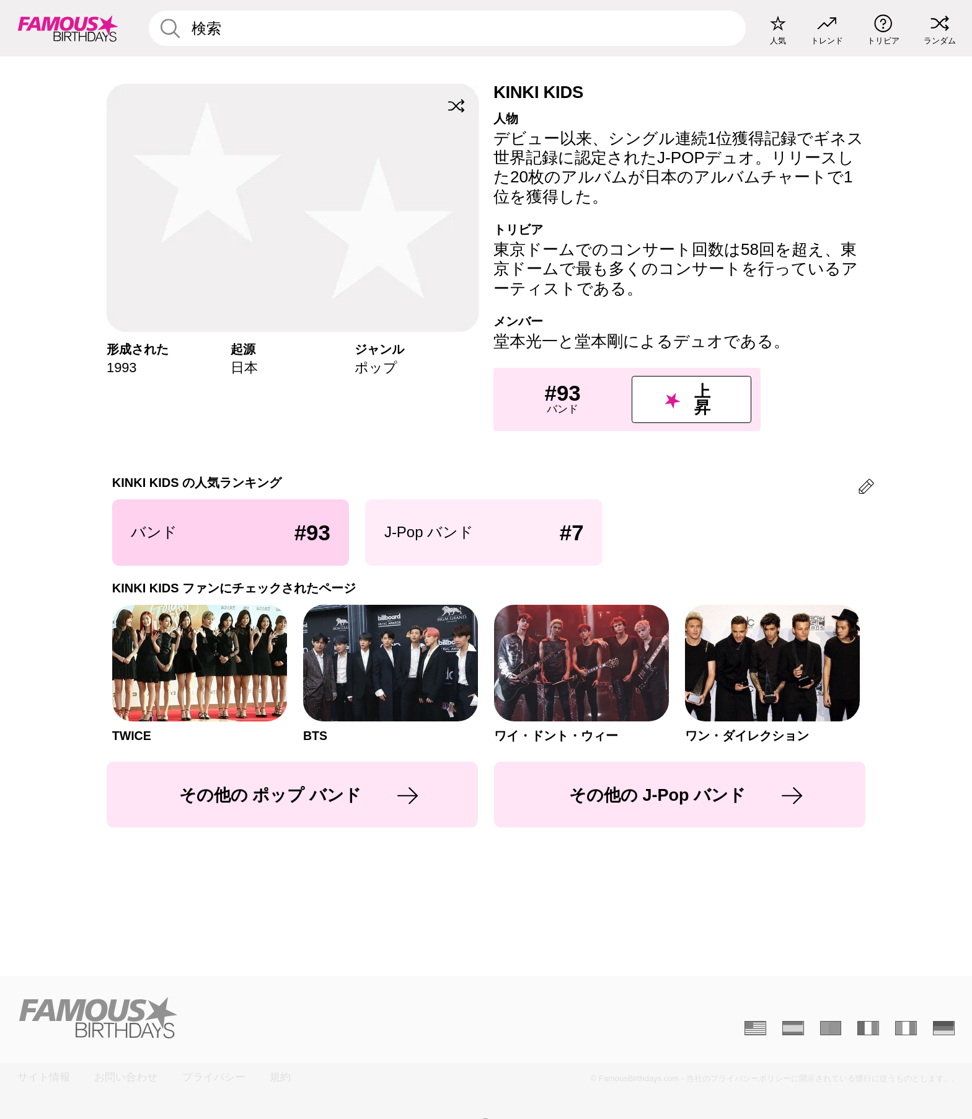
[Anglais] (755, 1028)
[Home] (247, 1017)
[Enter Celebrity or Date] (447, 28)
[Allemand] (944, 1028)
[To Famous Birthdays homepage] (68, 28)
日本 (244, 367)
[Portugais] (831, 1028)
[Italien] (906, 1028)
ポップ (376, 367)
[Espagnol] (793, 1028)
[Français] (868, 1028)
